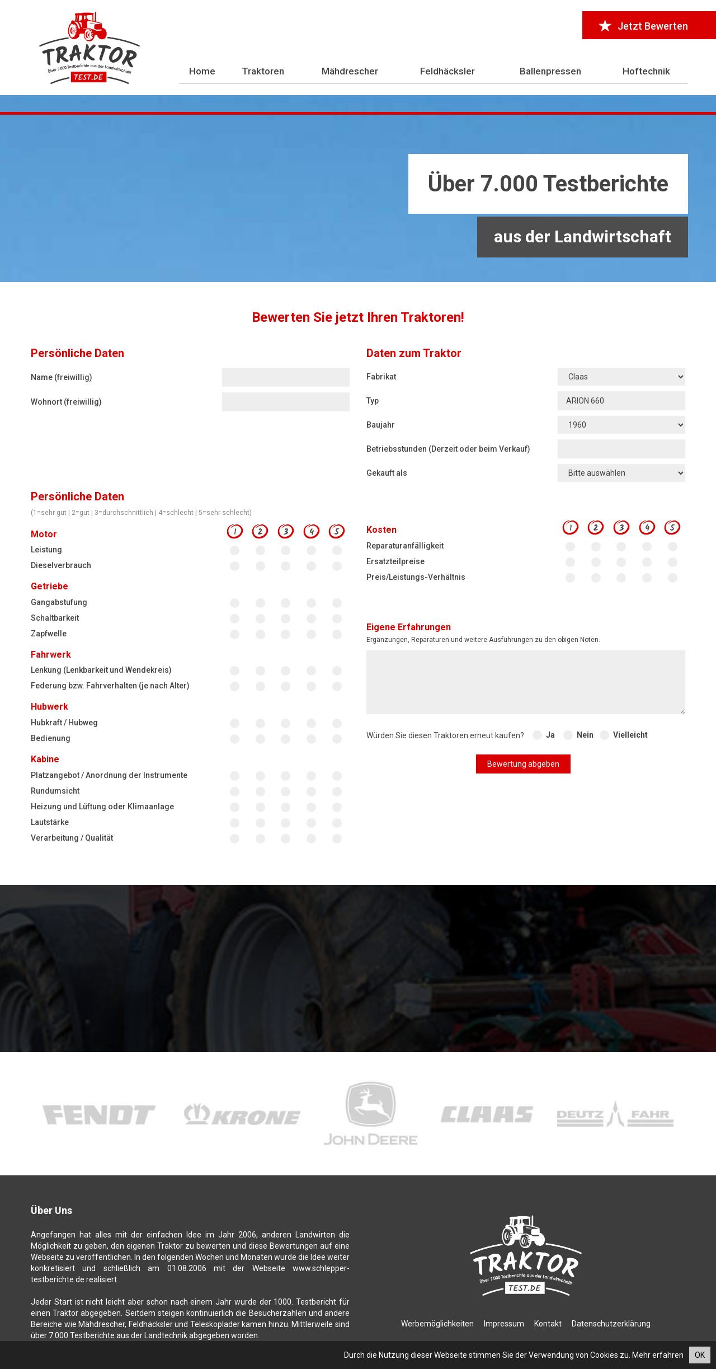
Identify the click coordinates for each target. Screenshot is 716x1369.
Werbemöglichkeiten (437, 1323)
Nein (585, 734)
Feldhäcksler (447, 71)
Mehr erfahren (658, 1355)
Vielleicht (630, 734)
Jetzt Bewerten (643, 26)
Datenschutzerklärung (611, 1323)
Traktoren (263, 71)
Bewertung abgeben (523, 763)
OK (700, 1355)
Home (202, 71)
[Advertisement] (358, 198)
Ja (550, 734)
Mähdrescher (350, 71)
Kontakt (548, 1323)
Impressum (504, 1323)
